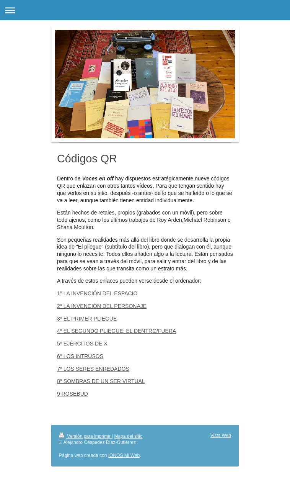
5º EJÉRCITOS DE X (82, 343)
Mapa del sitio (128, 436)
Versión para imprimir (85, 436)
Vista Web (220, 435)
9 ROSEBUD (72, 394)
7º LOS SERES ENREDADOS (93, 369)
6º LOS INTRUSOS (80, 356)
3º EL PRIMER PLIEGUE (87, 319)
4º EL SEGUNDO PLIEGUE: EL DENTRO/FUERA (116, 331)
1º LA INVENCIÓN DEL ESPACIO (97, 293)
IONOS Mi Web (124, 455)
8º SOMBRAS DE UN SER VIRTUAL (101, 381)
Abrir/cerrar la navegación (145, 10)
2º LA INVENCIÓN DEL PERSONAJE (102, 306)
